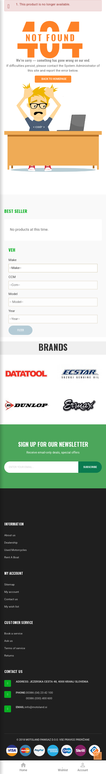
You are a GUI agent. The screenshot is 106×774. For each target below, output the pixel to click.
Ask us (8, 640)
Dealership (11, 542)
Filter (20, 330)
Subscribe (90, 467)
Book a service (13, 633)
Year (11, 311)
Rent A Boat (11, 557)
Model (13, 294)
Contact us (11, 599)
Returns (9, 655)
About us (10, 535)
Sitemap (9, 584)
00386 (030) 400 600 (39, 698)
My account (11, 591)
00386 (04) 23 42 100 (39, 692)
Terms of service (14, 648)
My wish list (11, 606)
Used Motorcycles (15, 549)
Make (12, 260)
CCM (12, 277)
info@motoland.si (36, 707)
